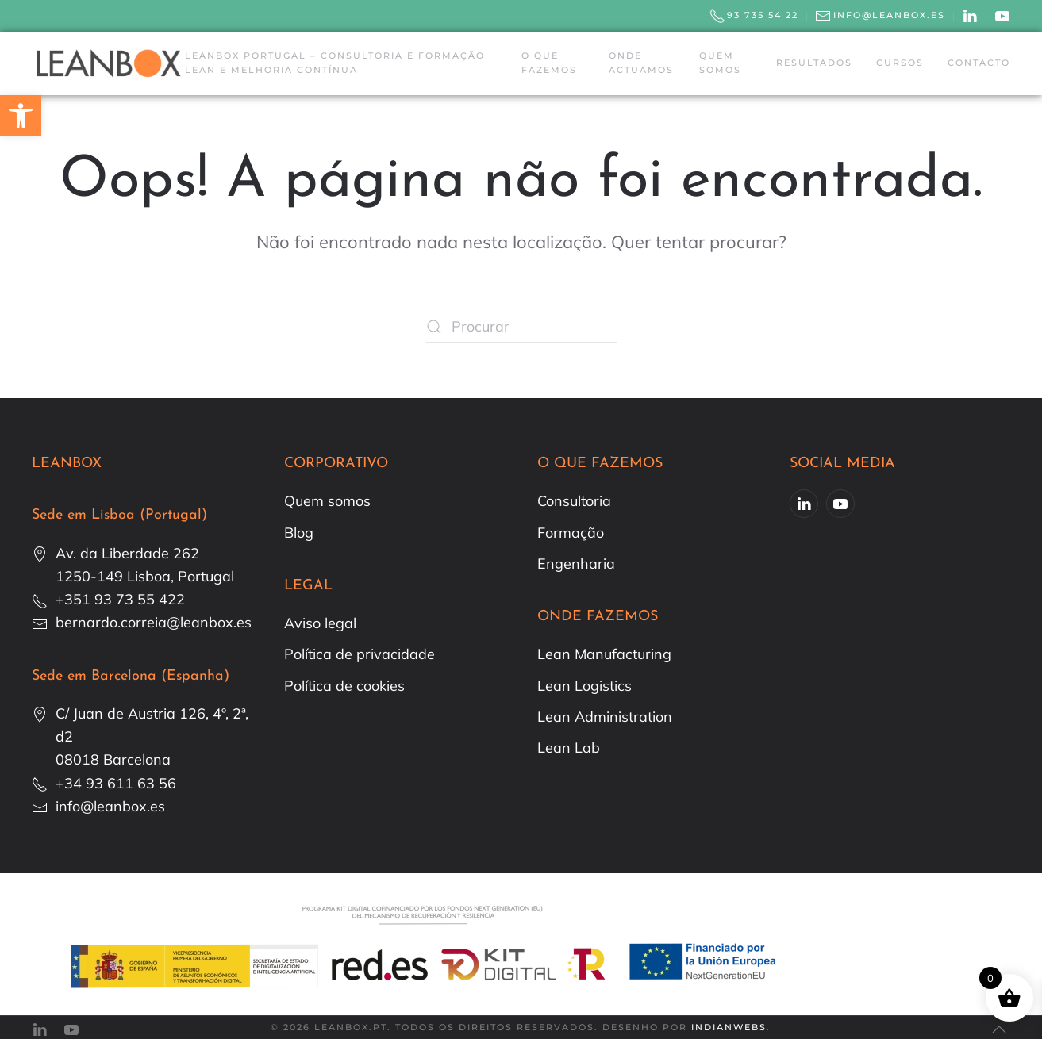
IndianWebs (729, 1027)
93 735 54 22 (754, 16)
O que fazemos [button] (549, 62)
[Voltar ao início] (108, 63)
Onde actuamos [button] (641, 62)
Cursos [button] (900, 62)
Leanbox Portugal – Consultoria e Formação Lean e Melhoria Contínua (335, 62)
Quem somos (720, 62)
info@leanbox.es (880, 16)
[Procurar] (521, 327)
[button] (20, 115)
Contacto (979, 62)
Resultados (814, 62)
